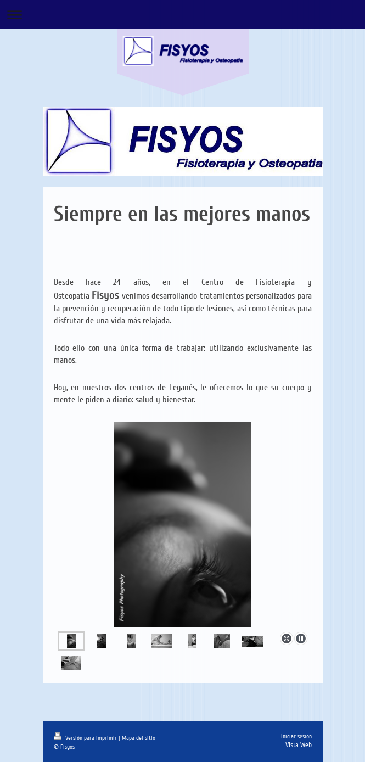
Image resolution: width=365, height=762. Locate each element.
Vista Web (298, 745)
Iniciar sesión (296, 736)
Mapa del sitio (138, 738)
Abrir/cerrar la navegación (182, 14)
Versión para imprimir (86, 738)
